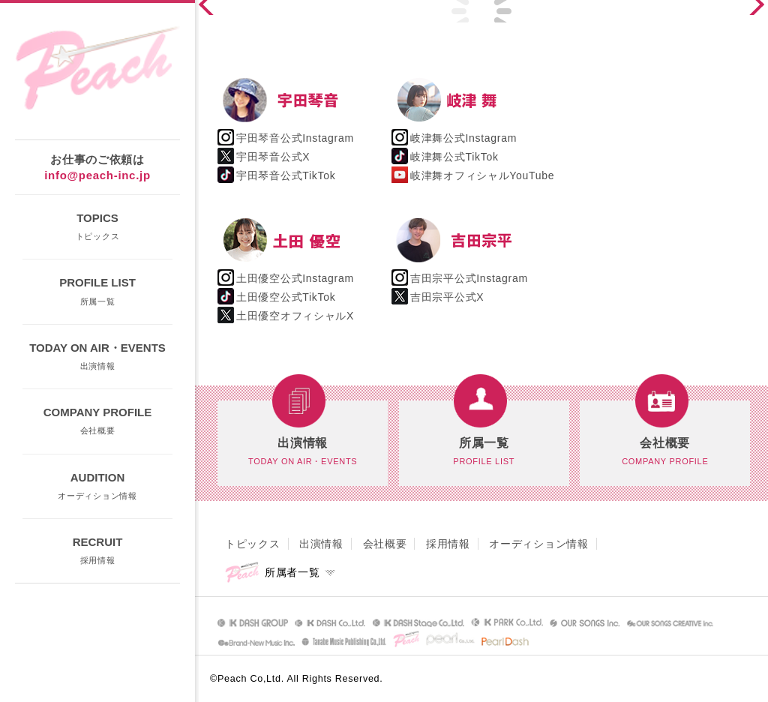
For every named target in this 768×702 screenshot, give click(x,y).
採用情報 (448, 544)
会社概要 (385, 544)
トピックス (252, 544)
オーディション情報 (538, 544)
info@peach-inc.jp (97, 175)
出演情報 (321, 544)
